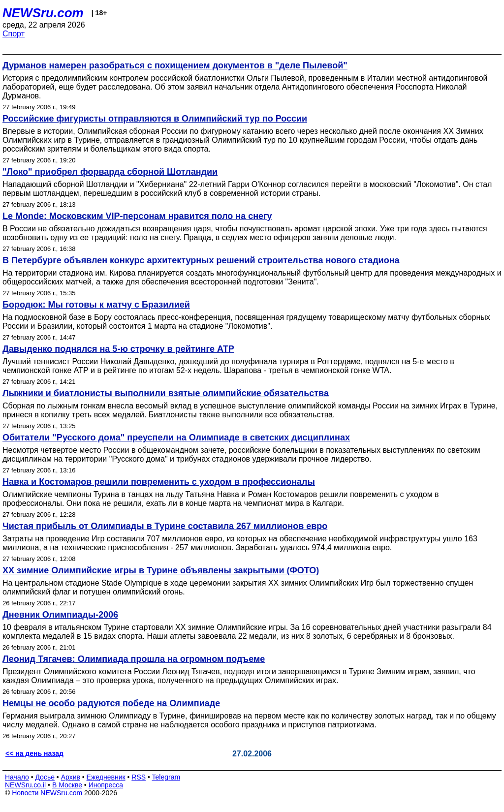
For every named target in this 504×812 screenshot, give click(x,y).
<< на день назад (34, 753)
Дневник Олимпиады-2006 (60, 615)
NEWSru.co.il (25, 785)
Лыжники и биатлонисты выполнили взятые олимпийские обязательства (165, 393)
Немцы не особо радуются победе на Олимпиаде (111, 703)
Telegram (166, 777)
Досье (45, 777)
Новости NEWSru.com (47, 793)
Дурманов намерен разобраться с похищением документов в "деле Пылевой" (174, 65)
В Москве (67, 785)
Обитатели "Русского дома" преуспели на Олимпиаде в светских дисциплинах (176, 437)
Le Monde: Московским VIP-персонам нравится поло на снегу (137, 216)
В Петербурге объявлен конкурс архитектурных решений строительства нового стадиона (201, 260)
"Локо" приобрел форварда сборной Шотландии (110, 172)
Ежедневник (106, 777)
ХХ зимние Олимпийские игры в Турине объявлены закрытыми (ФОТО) (160, 570)
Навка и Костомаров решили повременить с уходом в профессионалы (158, 482)
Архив (70, 777)
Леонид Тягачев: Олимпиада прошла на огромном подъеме (133, 659)
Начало (17, 777)
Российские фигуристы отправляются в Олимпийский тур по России (154, 119)
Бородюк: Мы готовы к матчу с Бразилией (96, 305)
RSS (138, 777)
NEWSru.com (43, 12)
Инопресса (106, 785)
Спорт (13, 34)
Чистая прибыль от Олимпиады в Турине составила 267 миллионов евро (164, 526)
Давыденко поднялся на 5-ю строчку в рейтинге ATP (118, 349)
